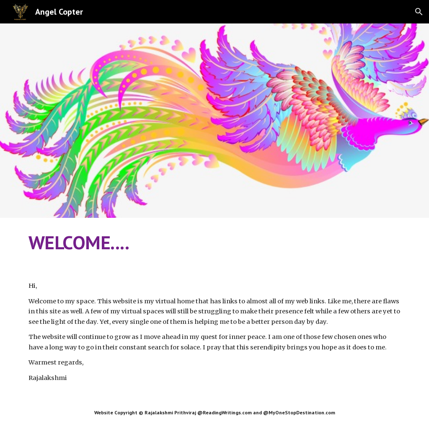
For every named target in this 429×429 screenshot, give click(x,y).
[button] (419, 12)
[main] (214, 242)
